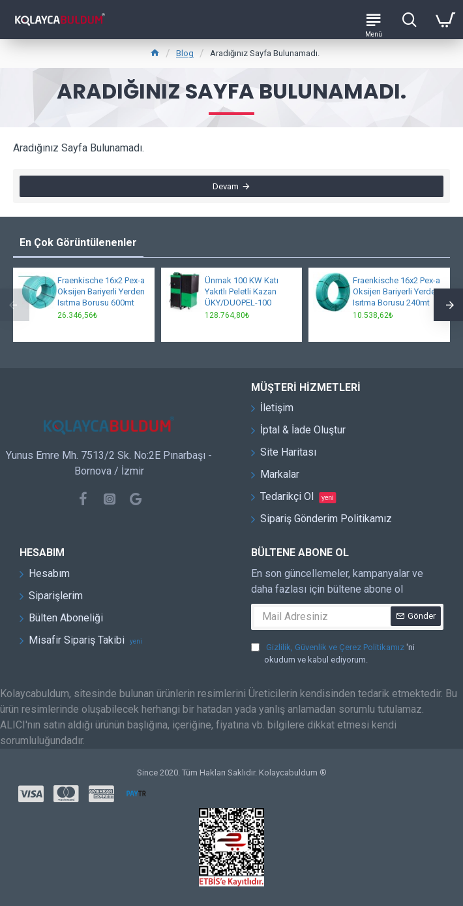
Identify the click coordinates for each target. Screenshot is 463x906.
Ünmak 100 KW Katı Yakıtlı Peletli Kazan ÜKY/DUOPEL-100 (241, 291)
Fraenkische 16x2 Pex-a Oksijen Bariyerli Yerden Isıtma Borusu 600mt (101, 291)
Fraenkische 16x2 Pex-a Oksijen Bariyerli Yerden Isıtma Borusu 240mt (396, 291)
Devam (226, 186)
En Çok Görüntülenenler (78, 242)
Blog (185, 53)
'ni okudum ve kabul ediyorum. (333, 653)
